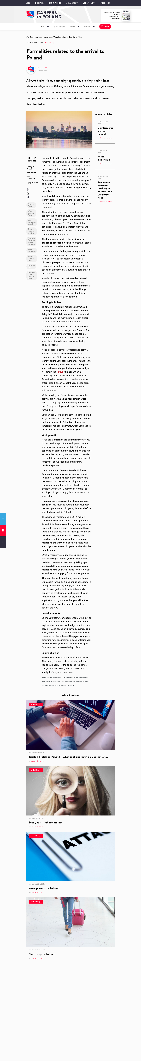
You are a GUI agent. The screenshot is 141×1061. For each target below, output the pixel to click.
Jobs (28, 3)
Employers (39, 3)
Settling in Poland (30, 167)
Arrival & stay (48, 37)
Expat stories (55, 3)
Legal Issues (38, 37)
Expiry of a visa (32, 182)
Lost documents (30, 177)
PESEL (60, 371)
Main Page (29, 37)
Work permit (31, 172)
